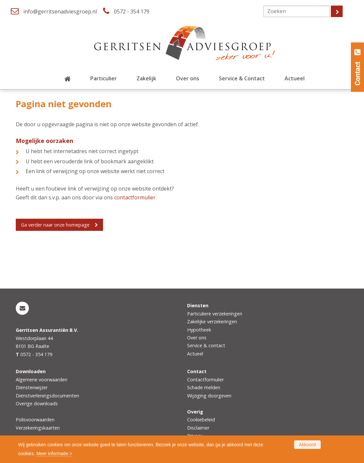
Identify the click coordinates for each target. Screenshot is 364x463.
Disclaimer (198, 428)
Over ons (196, 337)
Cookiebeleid (201, 419)
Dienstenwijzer (32, 387)
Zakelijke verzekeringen (212, 321)
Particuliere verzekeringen (214, 314)
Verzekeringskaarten (38, 428)
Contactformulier (205, 379)
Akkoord (307, 444)
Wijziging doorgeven (209, 396)
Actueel (195, 354)
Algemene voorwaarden (41, 379)
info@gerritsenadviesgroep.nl (60, 11)
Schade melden (203, 387)
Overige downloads (37, 403)
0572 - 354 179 (131, 11)
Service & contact (206, 345)
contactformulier (135, 197)
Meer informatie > (54, 453)
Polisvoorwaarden (35, 419)
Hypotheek (199, 330)
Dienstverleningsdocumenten (47, 396)
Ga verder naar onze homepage (55, 225)
